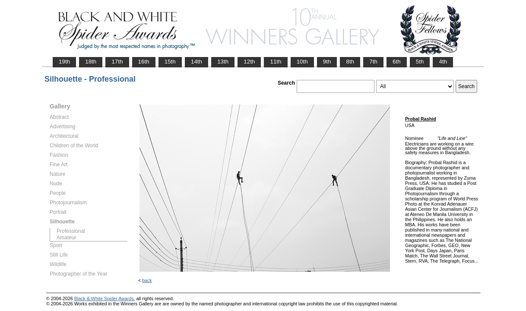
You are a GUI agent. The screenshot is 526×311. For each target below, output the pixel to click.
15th (170, 61)
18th (90, 61)
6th (397, 61)
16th (143, 61)
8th (350, 61)
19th (64, 61)
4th (443, 61)
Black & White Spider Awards (104, 298)
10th (302, 61)
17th (117, 61)
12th (249, 61)
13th (222, 61)
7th (373, 61)
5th (420, 61)
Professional (71, 231)
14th (196, 61)
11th (275, 61)
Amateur (66, 238)
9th (327, 61)
